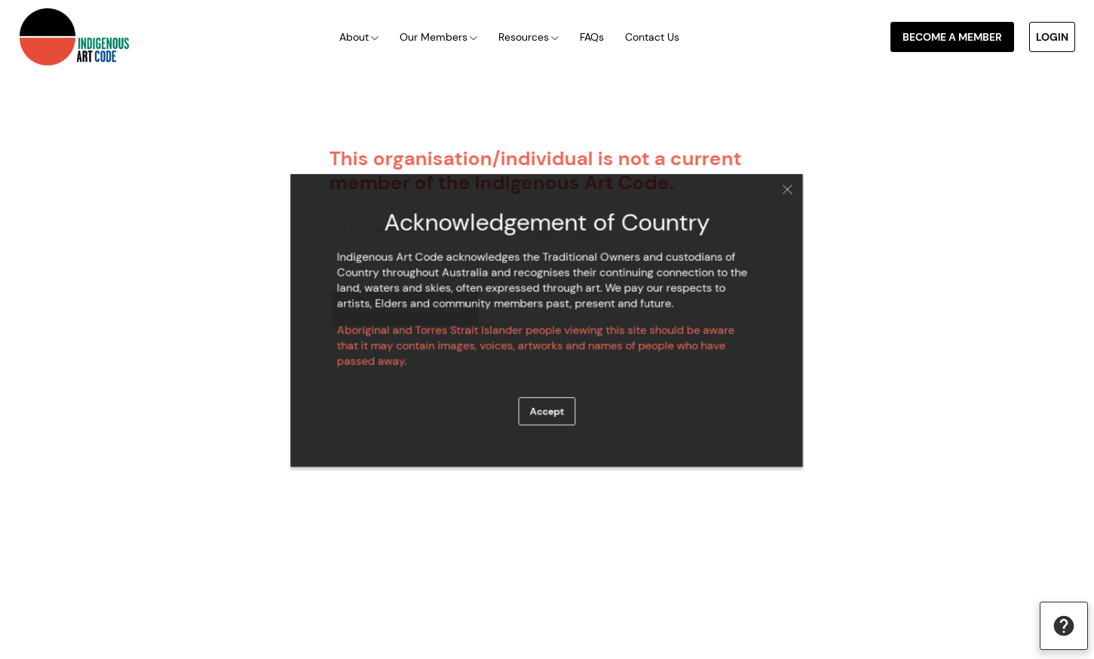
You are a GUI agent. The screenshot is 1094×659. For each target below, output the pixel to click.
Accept (546, 407)
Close (777, 195)
